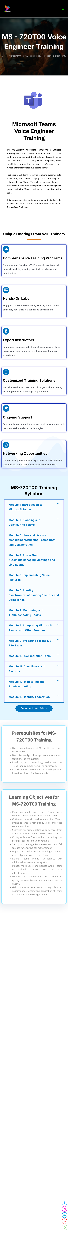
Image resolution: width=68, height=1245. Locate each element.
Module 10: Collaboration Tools (30, 656)
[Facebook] (64, 1202)
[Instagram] (64, 1209)
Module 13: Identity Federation (29, 697)
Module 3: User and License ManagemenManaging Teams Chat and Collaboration (32, 540)
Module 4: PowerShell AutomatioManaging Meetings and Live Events (32, 560)
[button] (63, 8)
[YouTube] (64, 1221)
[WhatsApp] (64, 1227)
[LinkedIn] (64, 1215)
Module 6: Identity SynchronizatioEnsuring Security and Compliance (34, 595)
